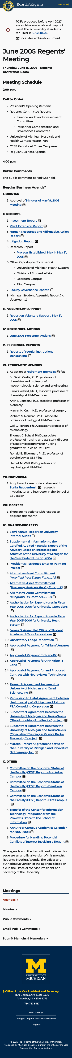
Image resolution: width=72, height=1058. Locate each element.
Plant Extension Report (26, 226)
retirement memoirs (41, 371)
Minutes (8, 909)
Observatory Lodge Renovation (32, 640)
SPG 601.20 (39, 33)
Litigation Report (22, 241)
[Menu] (67, 4)
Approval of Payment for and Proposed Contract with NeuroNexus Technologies (38, 672)
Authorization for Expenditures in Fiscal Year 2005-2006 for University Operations (38, 604)
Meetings (11, 891)
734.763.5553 (32, 1003)
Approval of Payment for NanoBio (33, 655)
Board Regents (30, 4)
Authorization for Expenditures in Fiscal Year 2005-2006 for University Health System (37, 620)
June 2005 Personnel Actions (30, 335)
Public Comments (15, 919)
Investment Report (23, 220)
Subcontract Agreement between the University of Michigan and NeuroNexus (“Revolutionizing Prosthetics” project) (38, 716)
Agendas (9, 899)
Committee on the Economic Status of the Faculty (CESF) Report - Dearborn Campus (37, 786)
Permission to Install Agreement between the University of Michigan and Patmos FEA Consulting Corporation (39, 702)
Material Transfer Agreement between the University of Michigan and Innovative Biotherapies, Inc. (39, 748)
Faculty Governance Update (29, 290)
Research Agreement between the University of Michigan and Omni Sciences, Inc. (34, 688)
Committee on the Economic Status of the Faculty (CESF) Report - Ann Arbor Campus (37, 772)
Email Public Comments (20, 928)
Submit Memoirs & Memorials (24, 938)
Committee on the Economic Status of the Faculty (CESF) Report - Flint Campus (38, 798)
